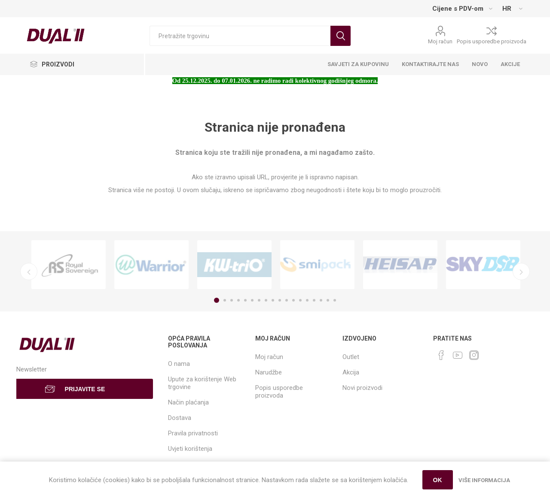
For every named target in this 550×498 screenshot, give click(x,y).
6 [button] (252, 300)
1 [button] (216, 300)
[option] (68, 264)
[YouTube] (457, 355)
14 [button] (307, 300)
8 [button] (266, 300)
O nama (179, 364)
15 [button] (314, 300)
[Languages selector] (512, 8)
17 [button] (328, 300)
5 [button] (245, 300)
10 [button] (279, 300)
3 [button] (231, 300)
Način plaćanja (188, 402)
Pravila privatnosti (193, 433)
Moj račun (440, 41)
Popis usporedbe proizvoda (491, 41)
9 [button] (273, 300)
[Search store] (240, 36)
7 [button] (259, 300)
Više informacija (484, 480)
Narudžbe (268, 372)
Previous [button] (28, 271)
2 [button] (224, 300)
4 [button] (238, 300)
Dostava (179, 418)
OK (437, 480)
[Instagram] (474, 355)
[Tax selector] (462, 8)
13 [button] (300, 300)
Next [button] (521, 271)
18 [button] (334, 300)
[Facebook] (441, 355)
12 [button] (293, 300)
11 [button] (286, 300)
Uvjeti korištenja (190, 449)
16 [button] (321, 300)
